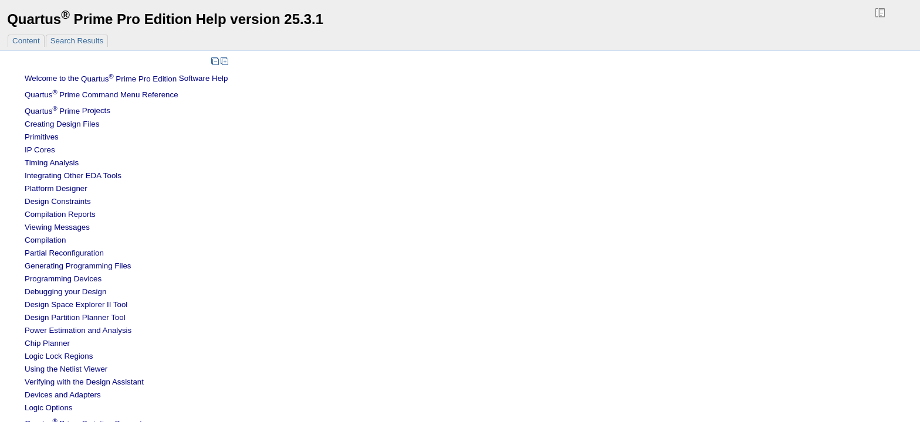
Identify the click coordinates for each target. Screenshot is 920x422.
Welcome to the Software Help (126, 78)
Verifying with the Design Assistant (84, 381)
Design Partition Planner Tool (75, 317)
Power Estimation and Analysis (78, 330)
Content (26, 40)
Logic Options (49, 407)
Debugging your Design (65, 291)
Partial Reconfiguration (64, 253)
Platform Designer (56, 188)
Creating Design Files (62, 124)
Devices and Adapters (63, 394)
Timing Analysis (52, 162)
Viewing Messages (57, 227)
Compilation (45, 240)
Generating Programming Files (78, 265)
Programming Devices (63, 278)
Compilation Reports (60, 214)
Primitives (42, 136)
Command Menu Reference (101, 94)
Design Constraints (58, 201)
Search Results (76, 40)
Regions (59, 356)
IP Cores (40, 149)
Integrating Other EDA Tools (73, 175)
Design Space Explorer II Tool (76, 304)
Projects (67, 111)
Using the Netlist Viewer (66, 369)
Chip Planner (47, 343)
